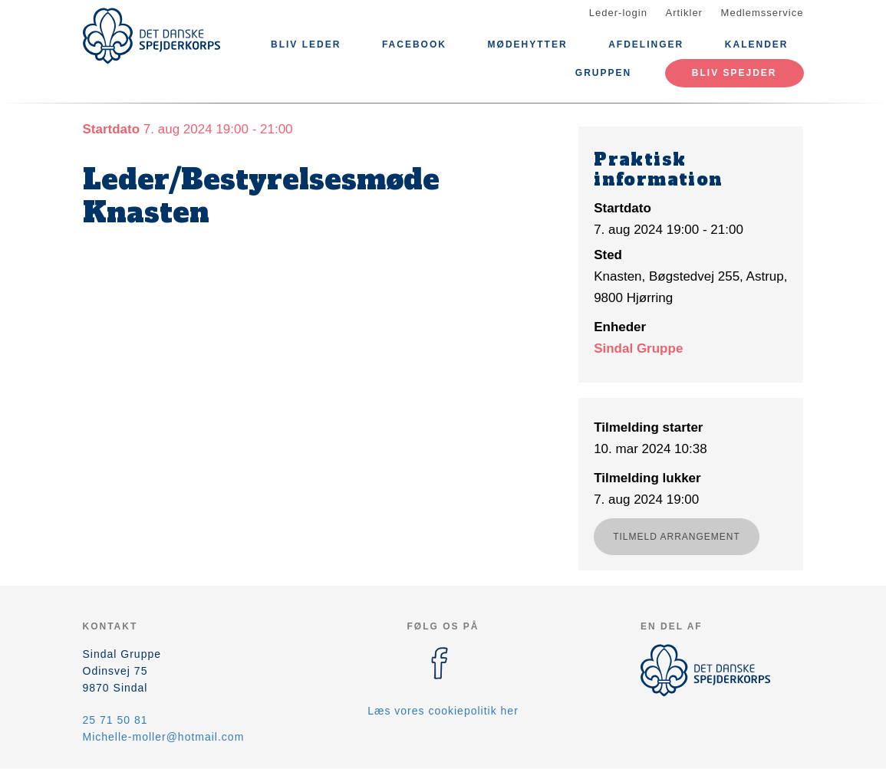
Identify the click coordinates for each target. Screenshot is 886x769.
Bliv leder (306, 44)
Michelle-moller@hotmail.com (164, 737)
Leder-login (618, 12)
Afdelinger (645, 44)
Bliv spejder (734, 72)
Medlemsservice (762, 12)
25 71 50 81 (115, 720)
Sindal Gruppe (638, 348)
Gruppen (603, 72)
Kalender (757, 44)
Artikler (684, 12)
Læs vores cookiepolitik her (443, 711)
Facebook (414, 44)
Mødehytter (528, 44)
